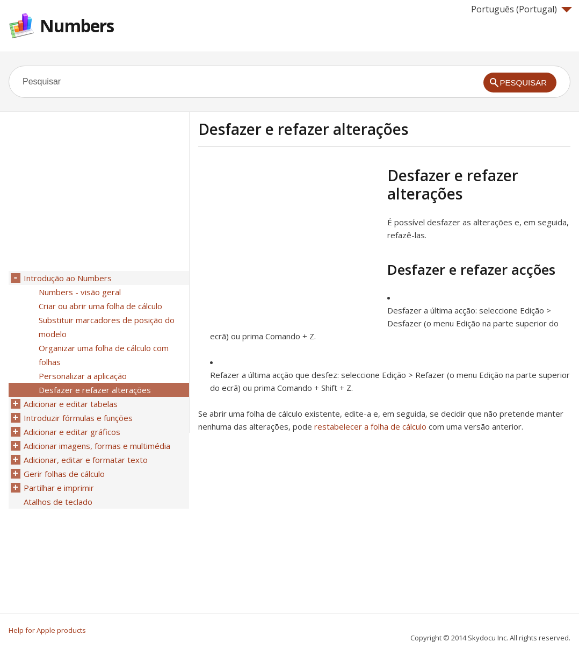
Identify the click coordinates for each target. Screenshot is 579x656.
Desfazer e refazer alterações (95, 389)
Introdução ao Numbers (68, 278)
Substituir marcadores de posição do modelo (107, 327)
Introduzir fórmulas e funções (78, 417)
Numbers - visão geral (80, 292)
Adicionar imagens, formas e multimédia (97, 445)
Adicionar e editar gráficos (72, 431)
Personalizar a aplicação (83, 375)
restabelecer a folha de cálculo (370, 426)
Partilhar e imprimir (59, 487)
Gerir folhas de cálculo (64, 473)
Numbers (77, 25)
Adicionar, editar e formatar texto (86, 459)
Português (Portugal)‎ (521, 9)
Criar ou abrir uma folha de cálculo (100, 306)
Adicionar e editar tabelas (71, 403)
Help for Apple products (47, 630)
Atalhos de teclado (58, 501)
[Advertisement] (288, 241)
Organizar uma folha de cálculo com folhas (104, 355)
